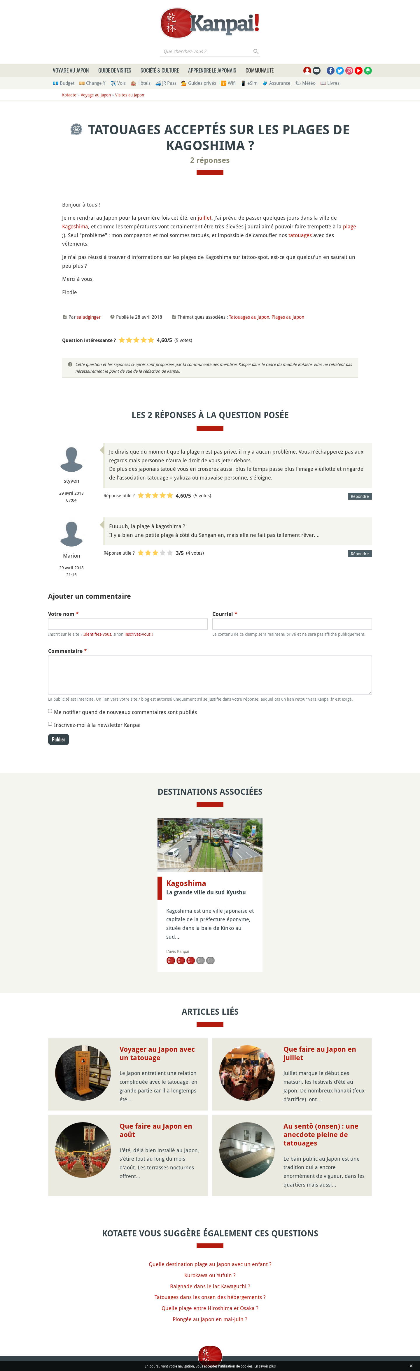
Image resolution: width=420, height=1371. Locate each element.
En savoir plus (265, 1366)
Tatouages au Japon (249, 317)
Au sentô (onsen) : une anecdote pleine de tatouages (321, 1134)
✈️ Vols (118, 83)
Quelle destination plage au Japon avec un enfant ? (210, 1264)
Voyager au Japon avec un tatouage (157, 1053)
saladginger (89, 317)
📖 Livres (330, 83)
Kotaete (69, 95)
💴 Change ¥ (92, 83)
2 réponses (210, 160)
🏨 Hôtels (140, 83)
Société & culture (160, 70)
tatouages (300, 235)
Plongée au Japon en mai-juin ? (210, 1319)
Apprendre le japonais (212, 70)
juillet (204, 217)
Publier (58, 739)
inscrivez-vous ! (139, 634)
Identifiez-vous (97, 634)
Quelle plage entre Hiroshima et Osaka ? (210, 1308)
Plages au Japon (288, 317)
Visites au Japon (129, 95)
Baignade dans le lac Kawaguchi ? (210, 1286)
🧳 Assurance (276, 83)
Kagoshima (75, 226)
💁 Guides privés (198, 83)
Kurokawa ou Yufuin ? (210, 1275)
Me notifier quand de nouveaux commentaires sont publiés (125, 712)
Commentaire (67, 651)
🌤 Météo (305, 83)
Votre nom (63, 614)
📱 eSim (249, 83)
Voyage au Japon (71, 70)
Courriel (224, 614)
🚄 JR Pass (165, 83)
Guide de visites (114, 70)
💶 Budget (63, 83)
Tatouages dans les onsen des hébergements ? (210, 1297)
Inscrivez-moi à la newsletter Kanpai (97, 724)
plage (349, 226)
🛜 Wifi (228, 83)
